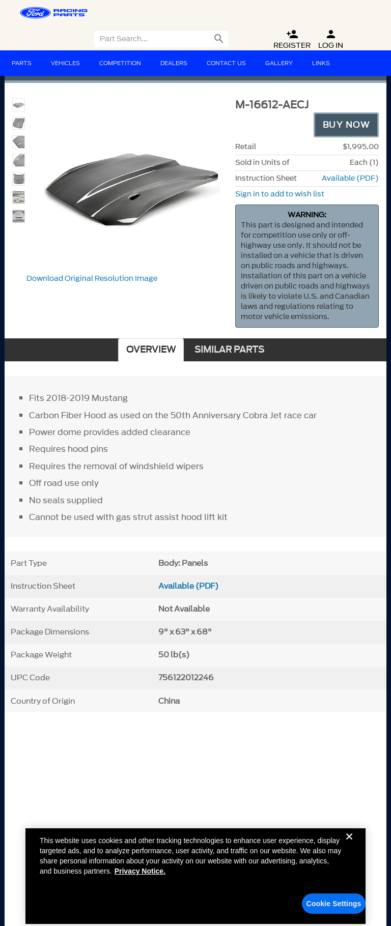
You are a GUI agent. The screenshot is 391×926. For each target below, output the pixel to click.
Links (321, 63)
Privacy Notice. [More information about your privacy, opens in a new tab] (140, 876)
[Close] (349, 849)
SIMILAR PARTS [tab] (229, 349)
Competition (120, 63)
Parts (22, 63)
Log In (330, 39)
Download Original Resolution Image (91, 278)
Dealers (173, 63)
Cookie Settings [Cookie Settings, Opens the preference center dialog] (333, 908)
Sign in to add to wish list (279, 194)
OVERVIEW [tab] (151, 349)
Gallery (279, 63)
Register (292, 39)
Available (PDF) (350, 178)
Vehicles (65, 63)
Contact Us (226, 63)
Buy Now (346, 125)
